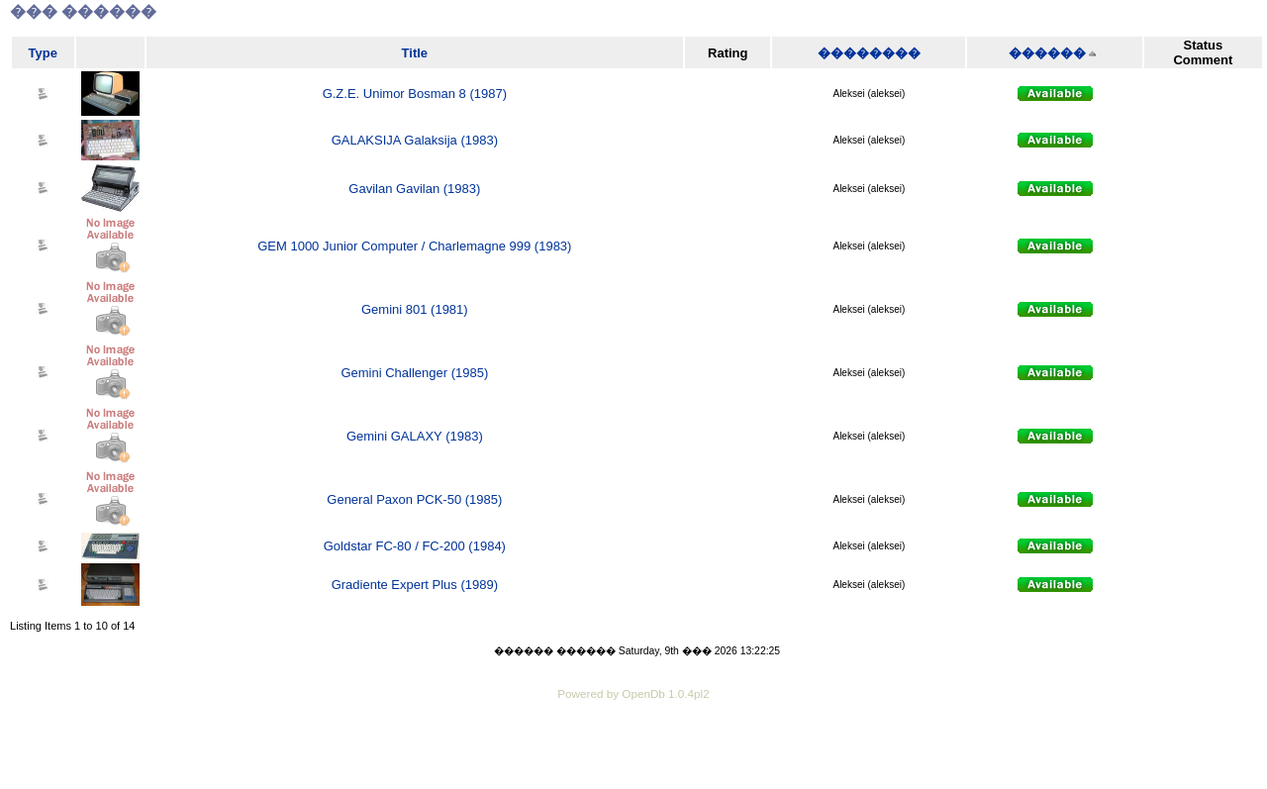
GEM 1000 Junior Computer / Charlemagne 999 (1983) (414, 246)
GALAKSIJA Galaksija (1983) (415, 140)
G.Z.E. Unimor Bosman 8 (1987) (415, 93)
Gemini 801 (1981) (414, 309)
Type (43, 53)
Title (415, 53)
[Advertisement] (633, 759)
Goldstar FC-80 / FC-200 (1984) (415, 546)
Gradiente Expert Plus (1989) (415, 584)
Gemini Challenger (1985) (414, 372)
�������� (869, 53)
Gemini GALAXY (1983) (414, 436)
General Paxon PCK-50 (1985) (414, 499)
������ (1047, 53)
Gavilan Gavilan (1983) (414, 188)
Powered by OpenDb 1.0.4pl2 (633, 693)
